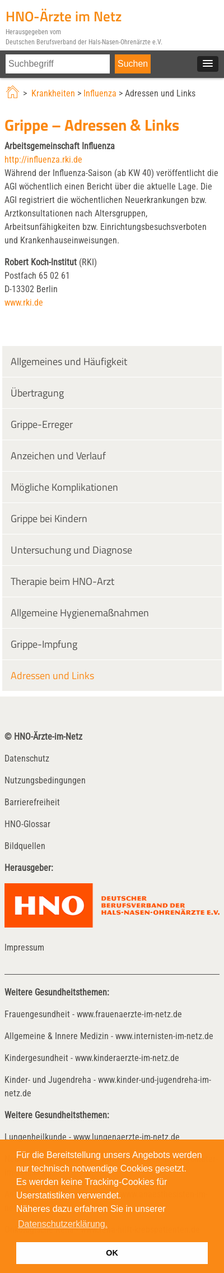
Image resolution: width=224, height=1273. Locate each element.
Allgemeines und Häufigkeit (69, 361)
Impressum (24, 947)
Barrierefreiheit (32, 802)
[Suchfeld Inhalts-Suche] (58, 63)
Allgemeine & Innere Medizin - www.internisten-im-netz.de (108, 1036)
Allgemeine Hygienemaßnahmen (80, 612)
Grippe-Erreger (42, 424)
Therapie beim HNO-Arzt (62, 581)
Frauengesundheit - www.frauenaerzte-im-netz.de (93, 1014)
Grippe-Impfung (44, 644)
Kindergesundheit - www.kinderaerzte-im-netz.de (91, 1058)
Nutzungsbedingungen (45, 780)
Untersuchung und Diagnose (71, 549)
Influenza (99, 93)
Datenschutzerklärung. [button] (63, 1224)
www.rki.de (23, 302)
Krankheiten (53, 93)
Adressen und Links (52, 675)
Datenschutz (26, 758)
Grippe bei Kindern (49, 518)
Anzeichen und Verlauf (58, 455)
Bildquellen (24, 846)
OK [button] (112, 1252)
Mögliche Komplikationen (64, 487)
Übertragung (37, 392)
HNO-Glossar (27, 824)
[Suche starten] (133, 63)
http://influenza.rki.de (43, 159)
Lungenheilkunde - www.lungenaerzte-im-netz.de (92, 1137)
